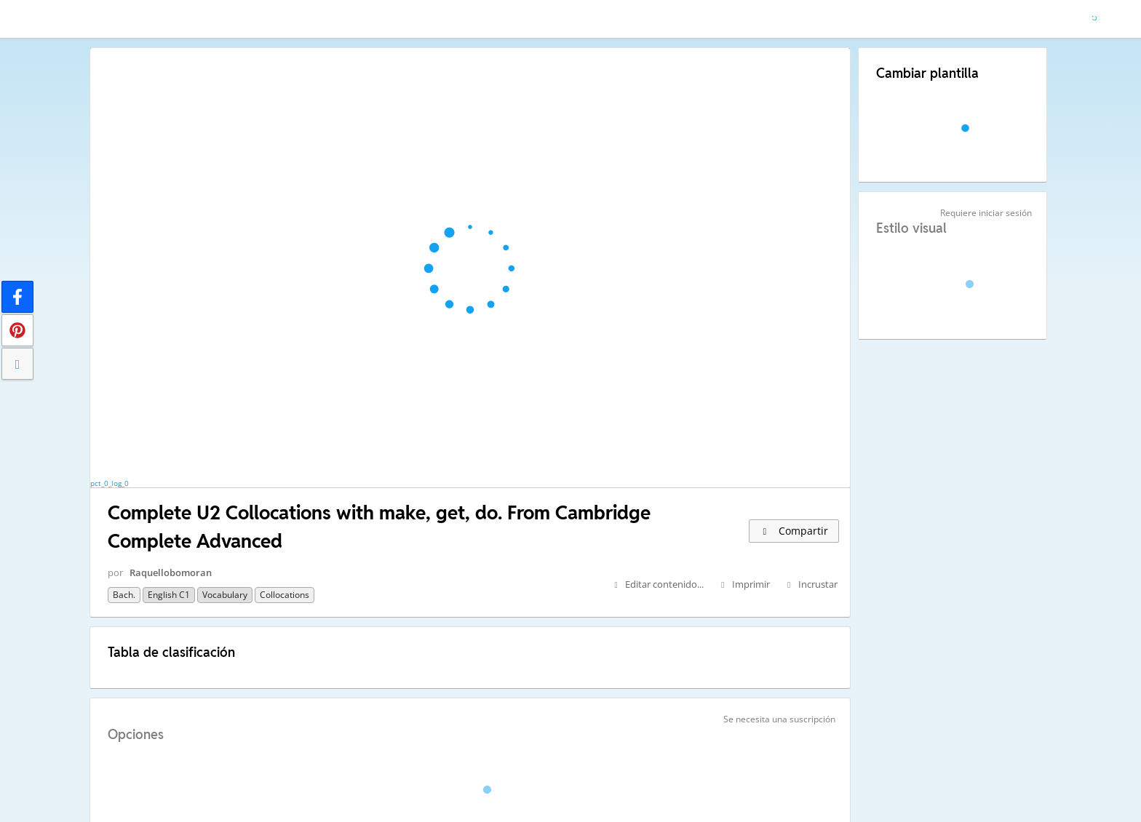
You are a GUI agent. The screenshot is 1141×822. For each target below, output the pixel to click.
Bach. (124, 594)
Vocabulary (224, 594)
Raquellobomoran (171, 572)
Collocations (284, 594)
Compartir (794, 531)
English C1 (169, 594)
